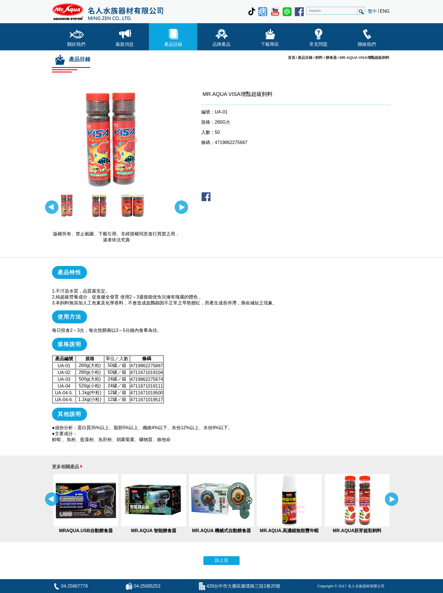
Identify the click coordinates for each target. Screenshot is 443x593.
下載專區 (270, 36)
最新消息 (125, 36)
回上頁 (221, 560)
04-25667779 (74, 586)
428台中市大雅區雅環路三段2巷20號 (243, 586)
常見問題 (318, 36)
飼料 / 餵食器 (326, 57)
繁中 (372, 11)
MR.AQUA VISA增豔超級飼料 (364, 57)
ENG (385, 11)
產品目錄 (173, 36)
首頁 (291, 57)
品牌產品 (221, 36)
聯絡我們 (367, 36)
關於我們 (76, 36)
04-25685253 (147, 586)
